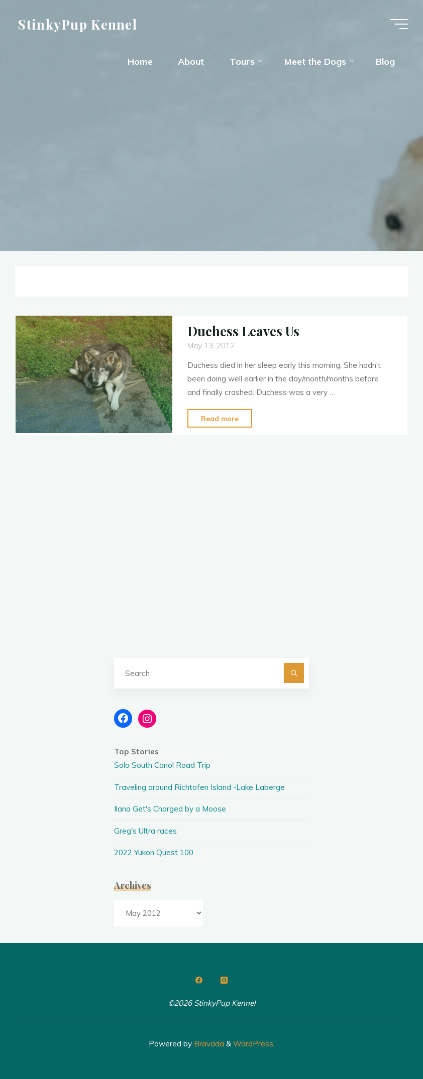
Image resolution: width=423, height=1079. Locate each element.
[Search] (294, 673)
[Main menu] (399, 24)
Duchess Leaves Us (243, 330)
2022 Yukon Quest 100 (153, 852)
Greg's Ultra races (145, 831)
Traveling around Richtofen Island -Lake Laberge (199, 787)
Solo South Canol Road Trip (162, 765)
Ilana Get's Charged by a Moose (170, 809)
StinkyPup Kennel (77, 23)
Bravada (208, 1043)
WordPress (253, 1043)
